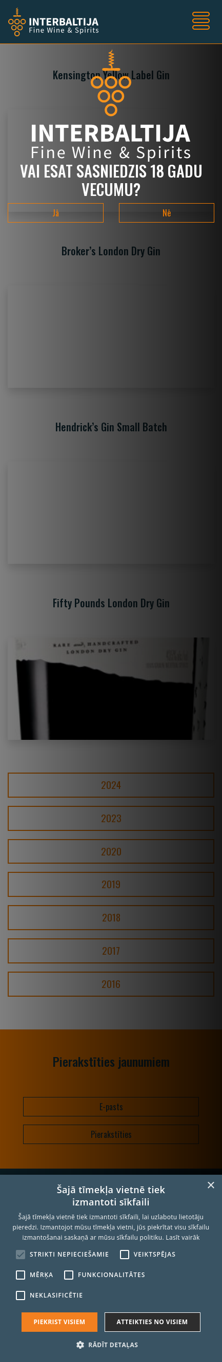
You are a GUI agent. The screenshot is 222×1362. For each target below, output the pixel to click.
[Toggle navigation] (201, 22)
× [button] (210, 1186)
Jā (55, 213)
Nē (167, 213)
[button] (111, 1344)
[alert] (111, 1268)
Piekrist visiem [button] (59, 1321)
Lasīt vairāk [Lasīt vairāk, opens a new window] (182, 1237)
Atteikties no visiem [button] (152, 1321)
